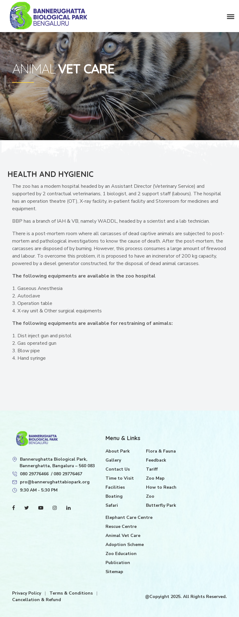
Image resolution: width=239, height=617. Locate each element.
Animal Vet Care (122, 536)
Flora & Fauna (161, 451)
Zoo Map (155, 478)
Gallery (113, 460)
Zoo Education (121, 554)
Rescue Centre (121, 526)
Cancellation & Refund (36, 600)
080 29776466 (34, 474)
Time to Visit (119, 478)
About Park (117, 451)
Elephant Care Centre (128, 517)
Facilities (115, 487)
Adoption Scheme (124, 545)
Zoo (150, 496)
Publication (117, 563)
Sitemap (114, 572)
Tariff (152, 469)
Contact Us (117, 469)
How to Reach (161, 487)
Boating (114, 496)
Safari (111, 505)
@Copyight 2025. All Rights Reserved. (186, 597)
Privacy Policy (27, 593)
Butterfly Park (161, 505)
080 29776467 (68, 474)
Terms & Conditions (71, 593)
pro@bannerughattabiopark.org (55, 482)
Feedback (156, 460)
